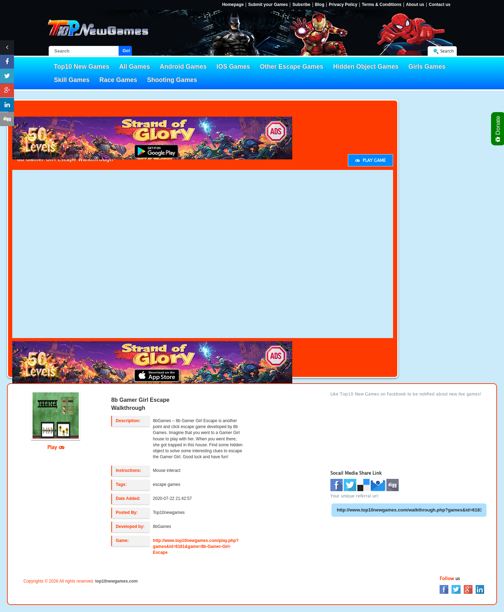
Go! (126, 50)
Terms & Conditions (381, 4)
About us (415, 4)
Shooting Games (172, 79)
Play (55, 447)
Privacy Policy (343, 4)
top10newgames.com (116, 581)
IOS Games (233, 66)
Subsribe (301, 4)
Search (447, 51)
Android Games (183, 66)
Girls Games (427, 66)
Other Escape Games (291, 66)
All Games (134, 66)
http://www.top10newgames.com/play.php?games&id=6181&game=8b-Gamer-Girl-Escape (196, 546)
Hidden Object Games (366, 66)
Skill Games (72, 79)
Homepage (233, 4)
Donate (498, 129)
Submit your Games (268, 4)
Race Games (118, 79)
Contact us (439, 4)
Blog (319, 4)
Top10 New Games (82, 66)
